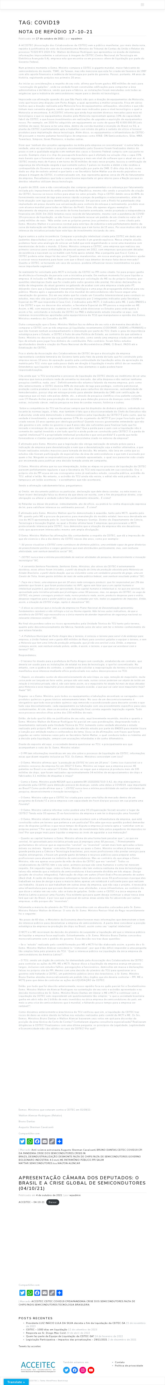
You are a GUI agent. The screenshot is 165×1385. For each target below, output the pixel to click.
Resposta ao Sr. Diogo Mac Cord (46, 1332)
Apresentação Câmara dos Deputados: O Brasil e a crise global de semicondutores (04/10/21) (82, 1183)
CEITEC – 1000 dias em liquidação (46, 1329)
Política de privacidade (129, 1365)
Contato (120, 1362)
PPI (94, 1159)
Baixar (53, 1202)
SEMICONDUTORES (40, 1163)
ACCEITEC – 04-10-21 (32, 1202)
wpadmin (76, 38)
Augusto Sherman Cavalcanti (78, 1149)
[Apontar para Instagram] (82, 1370)
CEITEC (121, 1149)
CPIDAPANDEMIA (75, 1301)
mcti (56, 1159)
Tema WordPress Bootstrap (54, 1380)
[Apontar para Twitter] (66, 1370)
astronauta (53, 1149)
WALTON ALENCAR (68, 1163)
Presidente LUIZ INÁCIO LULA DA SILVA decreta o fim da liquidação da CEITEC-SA (75, 1323)
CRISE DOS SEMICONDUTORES (55, 1153)
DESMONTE (65, 1156)
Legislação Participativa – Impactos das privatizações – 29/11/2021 (66, 1339)
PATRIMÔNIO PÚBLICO (77, 1159)
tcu (55, 1163)
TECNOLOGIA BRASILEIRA (74, 1304)
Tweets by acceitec (30, 1346)
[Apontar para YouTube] (91, 1370)
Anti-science (38, 1149)
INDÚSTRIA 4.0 (44, 1159)
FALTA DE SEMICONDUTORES (110, 1156)
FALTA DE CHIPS (82, 1156)
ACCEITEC (37, 1301)
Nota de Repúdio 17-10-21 (56, 32)
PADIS (30, 1304)
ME (62, 1159)
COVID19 (132, 1149)
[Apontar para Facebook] (74, 1370)
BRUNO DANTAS (107, 1149)
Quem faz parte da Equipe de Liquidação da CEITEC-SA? (60, 1336)
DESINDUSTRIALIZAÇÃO (43, 1156)
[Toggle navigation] (142, 4)
